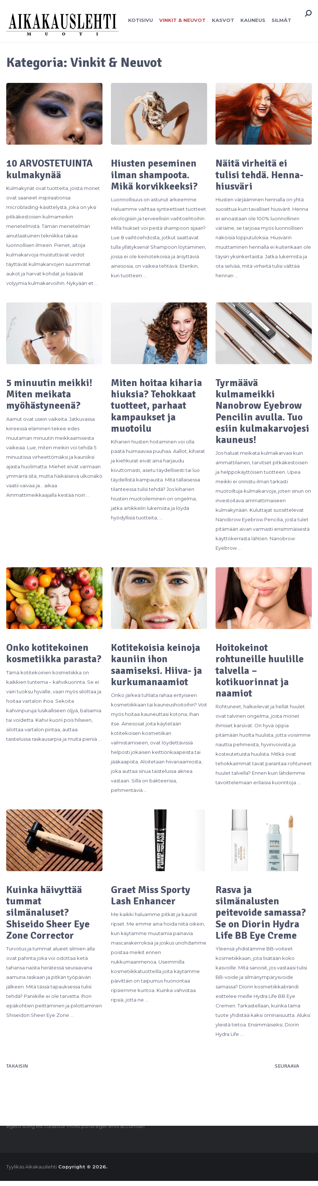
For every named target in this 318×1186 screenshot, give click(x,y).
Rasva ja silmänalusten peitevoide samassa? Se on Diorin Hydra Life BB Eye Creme (262, 917)
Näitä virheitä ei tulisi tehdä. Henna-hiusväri (261, 175)
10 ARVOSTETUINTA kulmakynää (51, 169)
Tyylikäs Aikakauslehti (31, 1172)
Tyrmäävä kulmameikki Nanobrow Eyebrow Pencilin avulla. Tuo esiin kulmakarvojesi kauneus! (263, 413)
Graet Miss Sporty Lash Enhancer (151, 899)
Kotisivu (139, 20)
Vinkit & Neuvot (181, 20)
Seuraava (287, 1071)
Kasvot (221, 20)
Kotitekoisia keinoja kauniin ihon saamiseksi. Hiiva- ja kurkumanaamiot (158, 668)
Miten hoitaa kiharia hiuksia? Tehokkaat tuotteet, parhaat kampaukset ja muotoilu (158, 407)
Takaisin (17, 1071)
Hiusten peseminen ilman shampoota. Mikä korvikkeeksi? (154, 175)
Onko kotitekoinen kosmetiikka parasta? (48, 662)
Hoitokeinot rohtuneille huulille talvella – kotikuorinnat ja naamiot (260, 674)
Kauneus (250, 20)
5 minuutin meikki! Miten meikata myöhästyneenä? (49, 395)
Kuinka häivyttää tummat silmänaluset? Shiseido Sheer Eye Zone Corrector (49, 917)
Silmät (279, 20)
